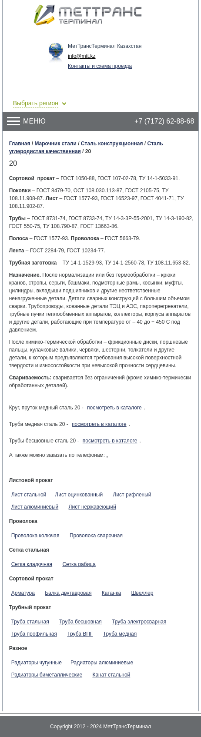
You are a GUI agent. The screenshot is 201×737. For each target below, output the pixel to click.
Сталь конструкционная (112, 144)
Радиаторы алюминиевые (101, 663)
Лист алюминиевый (35, 507)
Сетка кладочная (31, 564)
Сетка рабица (78, 564)
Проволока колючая (35, 536)
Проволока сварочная (96, 536)
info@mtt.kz (82, 56)
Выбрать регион (35, 103)
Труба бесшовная (80, 622)
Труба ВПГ (80, 634)
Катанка (111, 593)
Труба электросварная (139, 622)
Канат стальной (111, 675)
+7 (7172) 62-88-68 (164, 121)
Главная (19, 144)
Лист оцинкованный (79, 495)
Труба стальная (30, 622)
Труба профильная (34, 634)
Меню (26, 121)
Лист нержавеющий (92, 507)
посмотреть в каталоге (114, 408)
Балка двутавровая (68, 593)
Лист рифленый (132, 495)
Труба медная (120, 634)
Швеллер (142, 593)
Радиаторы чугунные (36, 663)
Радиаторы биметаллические (46, 675)
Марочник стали (55, 144)
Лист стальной (29, 495)
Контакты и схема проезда (100, 66)
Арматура (23, 593)
